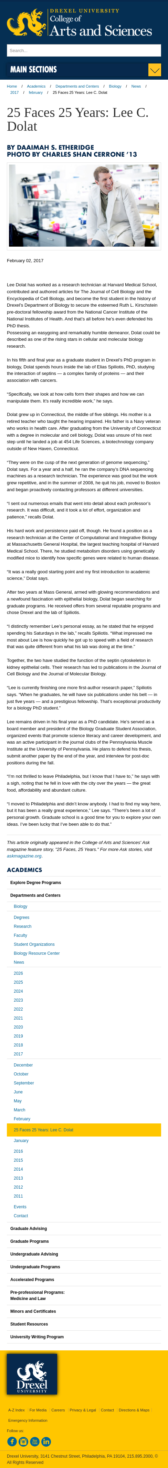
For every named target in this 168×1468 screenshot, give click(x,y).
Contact (21, 1215)
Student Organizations (34, 944)
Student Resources (29, 1324)
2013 (18, 1178)
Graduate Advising (28, 1228)
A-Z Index (16, 1410)
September (24, 1083)
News (136, 86)
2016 (18, 1151)
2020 (18, 1027)
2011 (18, 1196)
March (19, 1110)
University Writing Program (37, 1337)
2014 (18, 1169)
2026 (18, 973)
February (22, 1119)
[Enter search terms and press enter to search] (84, 50)
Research (22, 926)
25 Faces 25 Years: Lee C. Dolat (43, 1130)
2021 (18, 1018)
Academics (36, 86)
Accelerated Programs (32, 1279)
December (23, 1065)
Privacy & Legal (83, 1410)
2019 (18, 1036)
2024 (18, 991)
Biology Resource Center (37, 953)
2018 (18, 1045)
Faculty (20, 935)
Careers (58, 1410)
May (18, 1101)
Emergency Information (28, 1420)
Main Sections (33, 69)
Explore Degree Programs (35, 882)
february (36, 92)
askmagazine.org (24, 856)
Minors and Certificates (33, 1311)
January (21, 1140)
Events (20, 1206)
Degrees (21, 917)
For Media (38, 1410)
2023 (18, 1000)
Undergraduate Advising (34, 1254)
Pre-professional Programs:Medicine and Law (37, 1295)
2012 (18, 1187)
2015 (18, 1160)
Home (12, 86)
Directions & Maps (134, 1410)
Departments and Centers (77, 86)
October (21, 1074)
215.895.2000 (140, 1456)
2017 (14, 92)
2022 (18, 1009)
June (18, 1092)
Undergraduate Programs (35, 1266)
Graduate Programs (29, 1241)
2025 (18, 982)
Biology (115, 86)
